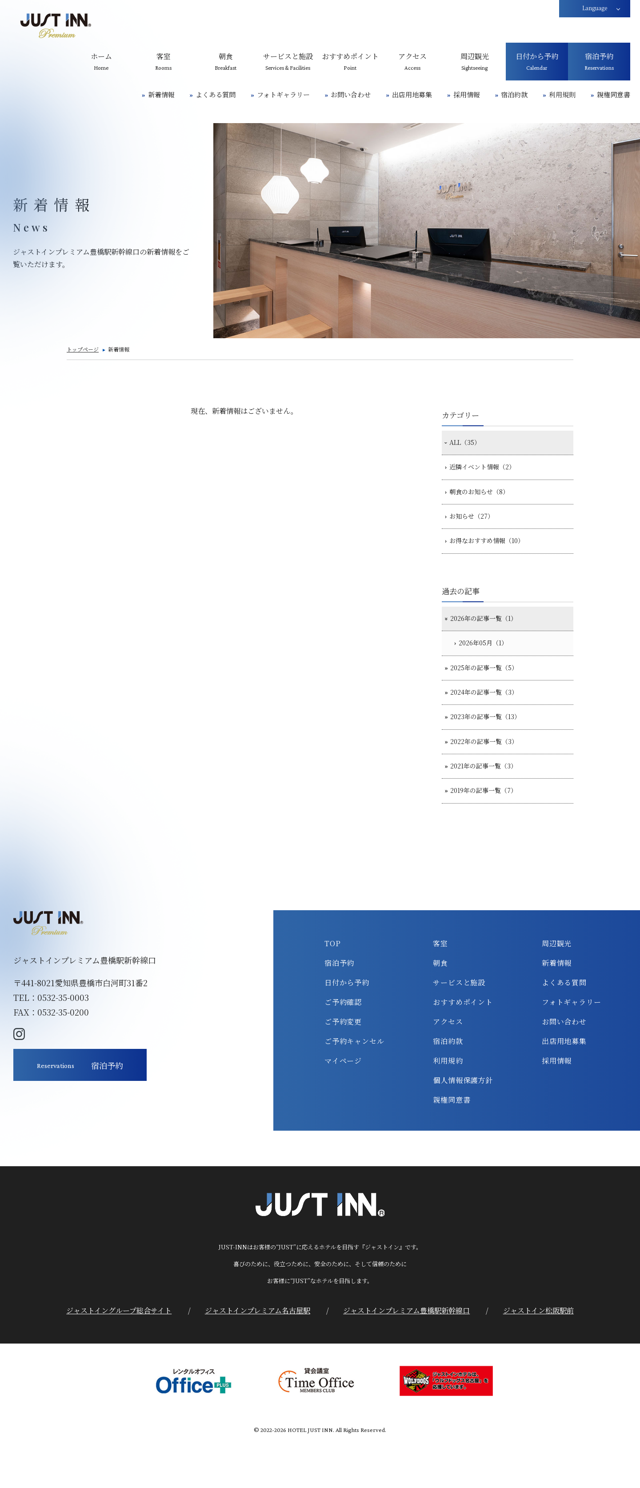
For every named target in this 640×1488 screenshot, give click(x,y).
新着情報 (161, 94)
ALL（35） (468, 444)
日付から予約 (346, 1027)
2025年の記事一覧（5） (490, 693)
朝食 (440, 1008)
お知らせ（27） (475, 528)
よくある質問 (216, 94)
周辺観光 (557, 988)
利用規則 (562, 94)
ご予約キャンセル (354, 1086)
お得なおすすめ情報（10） (493, 556)
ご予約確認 (343, 1047)
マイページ (343, 1105)
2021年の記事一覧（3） (490, 806)
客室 (440, 988)
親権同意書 (613, 94)
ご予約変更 (343, 1066)
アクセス (448, 1066)
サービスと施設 (459, 1027)
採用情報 (466, 94)
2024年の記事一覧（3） (490, 721)
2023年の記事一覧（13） (492, 749)
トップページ (83, 349)
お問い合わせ (351, 94)
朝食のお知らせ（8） (484, 500)
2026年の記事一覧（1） (490, 637)
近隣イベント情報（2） (487, 472)
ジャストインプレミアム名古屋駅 (257, 1356)
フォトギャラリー (283, 94)
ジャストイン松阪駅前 (538, 1356)
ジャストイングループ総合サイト (119, 1356)
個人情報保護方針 (462, 1125)
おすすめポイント (462, 1047)
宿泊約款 (514, 94)
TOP (332, 988)
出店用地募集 (412, 94)
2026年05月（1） (489, 665)
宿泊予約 (339, 1008)
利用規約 (448, 1105)
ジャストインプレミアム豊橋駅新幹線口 (406, 1356)
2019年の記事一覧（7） (490, 834)
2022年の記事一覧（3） (490, 778)
